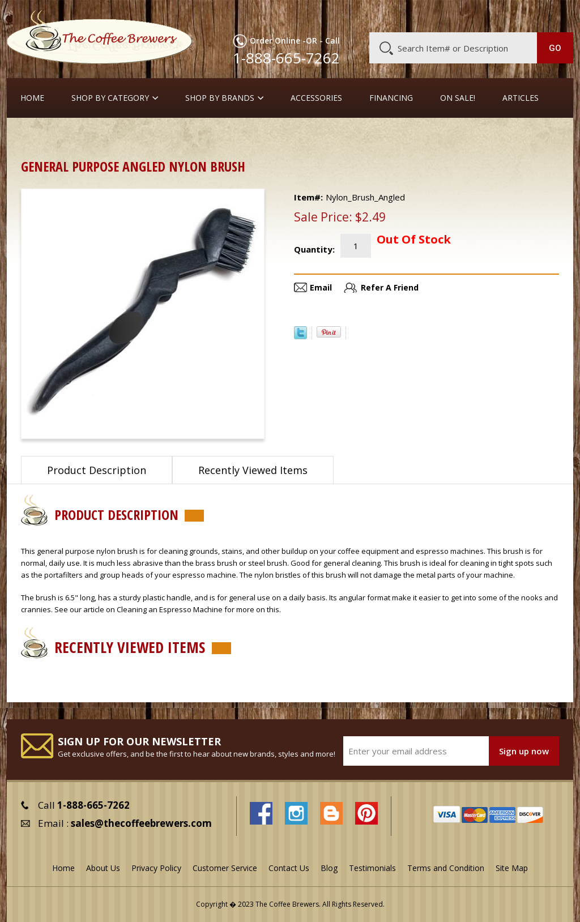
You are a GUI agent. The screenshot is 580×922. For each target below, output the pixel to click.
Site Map (512, 868)
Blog (483, 15)
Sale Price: (323, 217)
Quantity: (314, 249)
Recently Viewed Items (253, 470)
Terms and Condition (445, 868)
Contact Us (288, 868)
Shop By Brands (219, 98)
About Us (373, 15)
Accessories (316, 98)
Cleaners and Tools (94, 135)
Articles (520, 98)
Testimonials (372, 868)
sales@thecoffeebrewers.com (141, 823)
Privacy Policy (156, 868)
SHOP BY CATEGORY (110, 98)
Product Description (96, 470)
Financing (391, 98)
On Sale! (457, 98)
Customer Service (432, 15)
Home (32, 98)
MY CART (554, 14)
